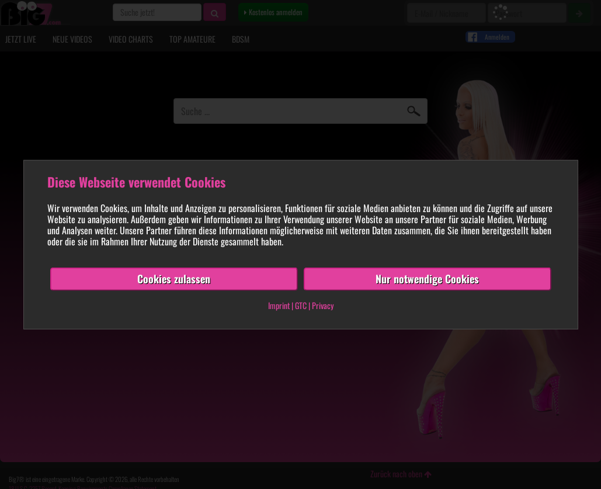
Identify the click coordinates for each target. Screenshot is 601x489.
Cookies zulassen (173, 278)
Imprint (279, 305)
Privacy (322, 305)
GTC (301, 305)
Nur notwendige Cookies (427, 278)
